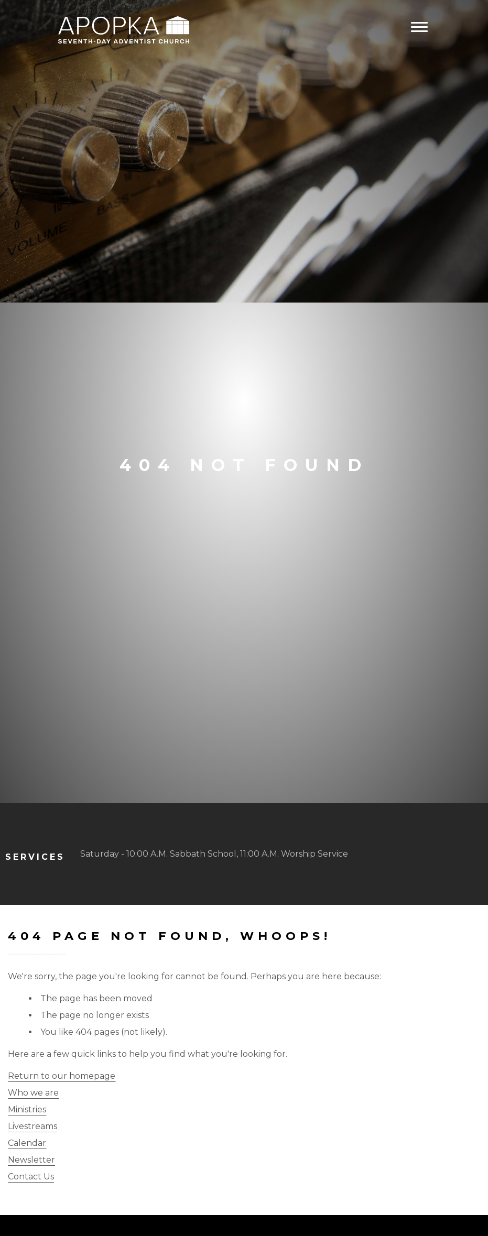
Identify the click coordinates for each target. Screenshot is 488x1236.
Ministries (27, 1109)
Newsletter (31, 1160)
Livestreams (32, 1126)
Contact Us (31, 1177)
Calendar (27, 1143)
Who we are (33, 1093)
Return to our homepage (61, 1076)
